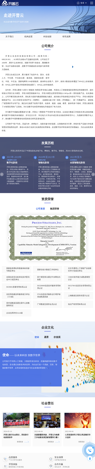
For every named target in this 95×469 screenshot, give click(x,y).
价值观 (57, 340)
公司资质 (40, 208)
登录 (83, 3)
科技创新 (47, 36)
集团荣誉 (54, 208)
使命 (37, 340)
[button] (2, 174)
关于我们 (9, 36)
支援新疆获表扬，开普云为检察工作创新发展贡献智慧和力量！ (46, 439)
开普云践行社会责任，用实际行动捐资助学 (15, 439)
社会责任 (47, 406)
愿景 (46, 340)
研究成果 (66, 36)
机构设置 (28, 36)
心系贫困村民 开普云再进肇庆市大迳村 (78, 439)
